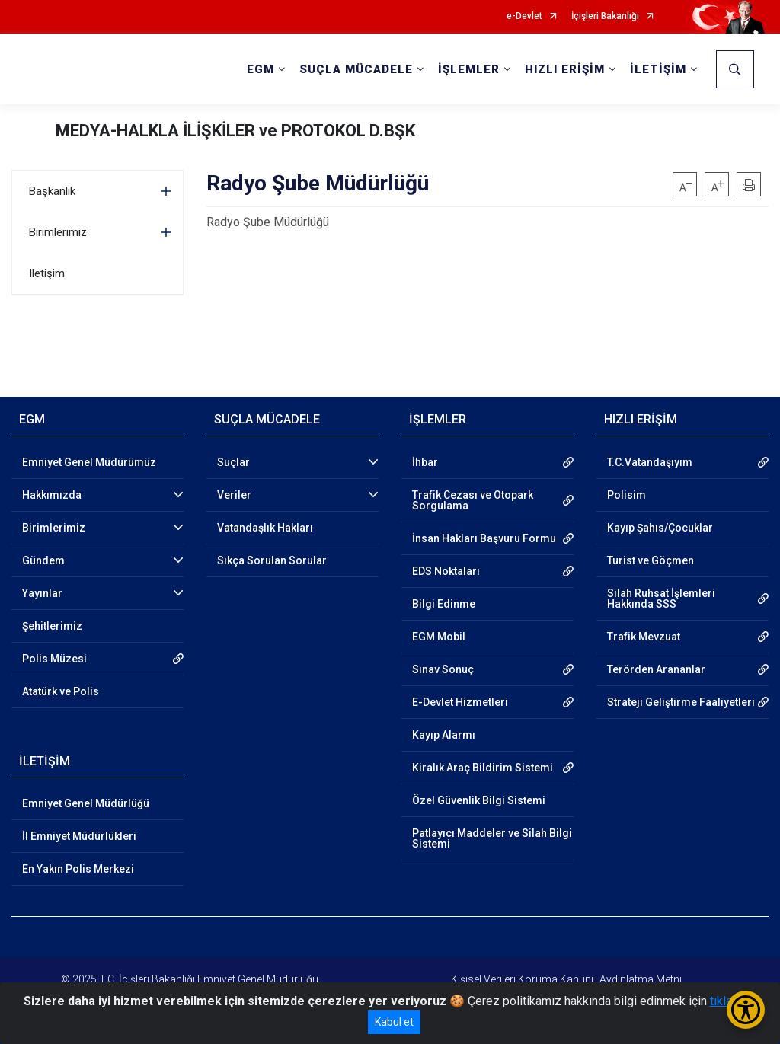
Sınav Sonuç (443, 669)
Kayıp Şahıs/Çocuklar (660, 528)
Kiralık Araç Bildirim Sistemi (482, 767)
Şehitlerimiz (52, 626)
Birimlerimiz (58, 232)
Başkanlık (52, 191)
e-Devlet (524, 16)
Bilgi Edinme (443, 604)
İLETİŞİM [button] (658, 69)
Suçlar (233, 462)
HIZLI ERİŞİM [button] (565, 69)
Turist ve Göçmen (650, 560)
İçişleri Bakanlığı (605, 16)
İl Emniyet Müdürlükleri (79, 836)
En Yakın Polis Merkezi (78, 869)
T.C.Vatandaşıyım (649, 462)
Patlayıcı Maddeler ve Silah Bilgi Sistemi (492, 838)
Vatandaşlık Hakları (265, 528)
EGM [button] (260, 69)
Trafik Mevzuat (643, 637)
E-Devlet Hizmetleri (460, 702)
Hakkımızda (52, 495)
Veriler (234, 495)
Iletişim (47, 273)
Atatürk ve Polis (60, 691)
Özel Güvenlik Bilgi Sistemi (478, 800)
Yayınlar (42, 593)
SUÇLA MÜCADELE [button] (356, 69)
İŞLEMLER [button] (469, 69)
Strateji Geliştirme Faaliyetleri (681, 702)
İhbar (425, 462)
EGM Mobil (438, 637)
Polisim (626, 495)
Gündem (43, 560)
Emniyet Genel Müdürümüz (89, 462)
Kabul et (394, 1022)
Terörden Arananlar (656, 669)
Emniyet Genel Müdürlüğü (85, 803)
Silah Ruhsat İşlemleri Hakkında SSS (661, 598)
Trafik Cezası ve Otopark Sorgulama (472, 500)
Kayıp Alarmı (443, 735)
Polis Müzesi (54, 659)
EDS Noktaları (446, 571)
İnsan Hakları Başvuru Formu (484, 538)
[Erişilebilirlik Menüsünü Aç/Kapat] (746, 1010)
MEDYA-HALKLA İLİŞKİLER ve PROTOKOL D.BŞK (235, 130)
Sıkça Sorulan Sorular (272, 560)
